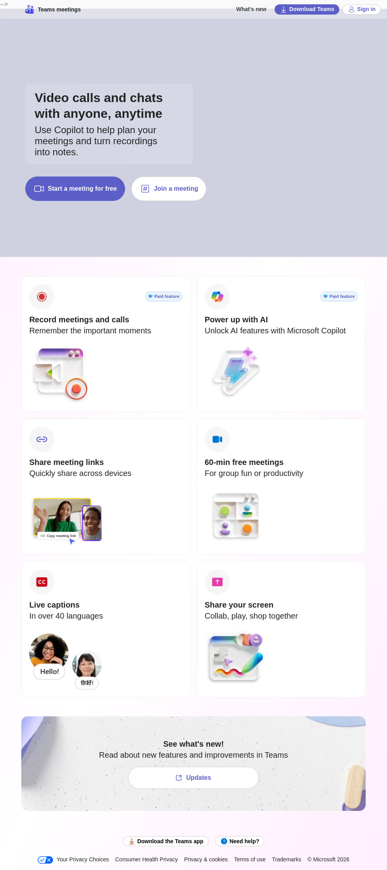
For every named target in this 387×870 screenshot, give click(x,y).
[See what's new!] (193, 778)
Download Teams (307, 9)
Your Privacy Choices (73, 860)
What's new (251, 9)
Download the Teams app (166, 841)
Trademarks (286, 859)
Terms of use (249, 859)
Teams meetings (53, 9)
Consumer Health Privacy (146, 859)
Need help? (239, 841)
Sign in (362, 9)
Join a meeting (169, 188)
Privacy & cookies (206, 859)
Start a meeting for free (75, 188)
